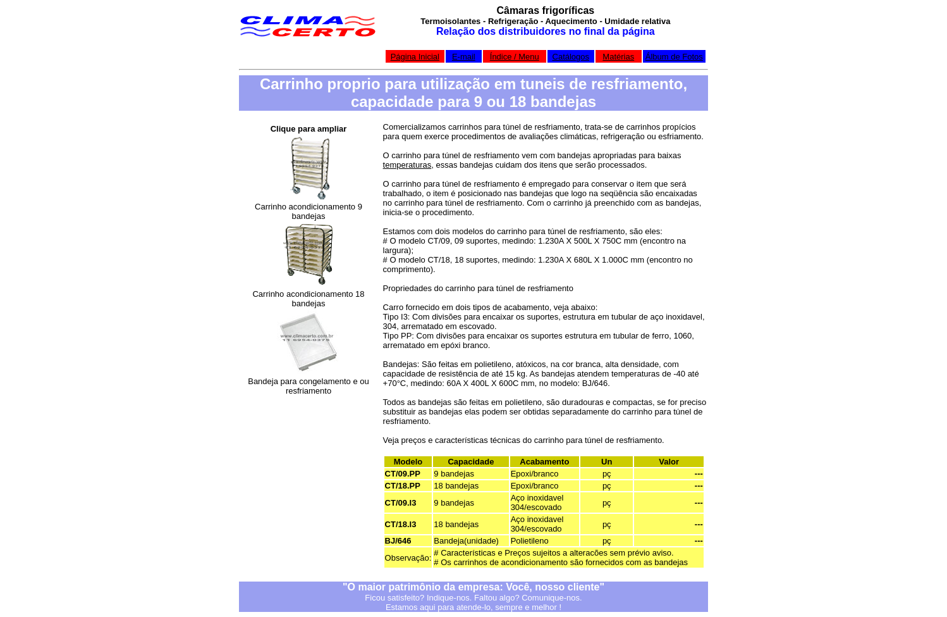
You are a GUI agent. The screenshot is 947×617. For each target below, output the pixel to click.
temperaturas (407, 165)
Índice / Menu (514, 56)
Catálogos (571, 56)
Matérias (618, 56)
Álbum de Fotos (674, 56)
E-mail (463, 56)
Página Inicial (415, 56)
